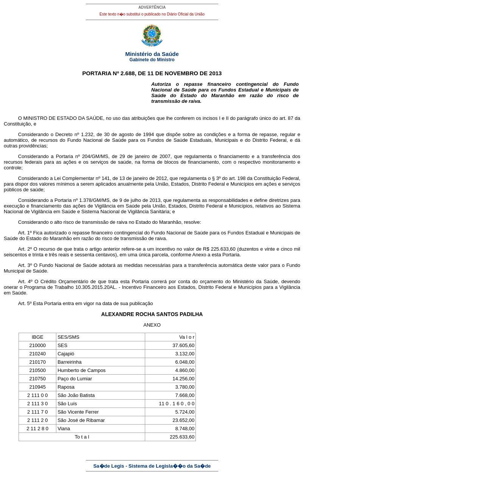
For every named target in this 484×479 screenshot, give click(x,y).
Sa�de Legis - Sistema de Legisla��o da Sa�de (152, 466)
